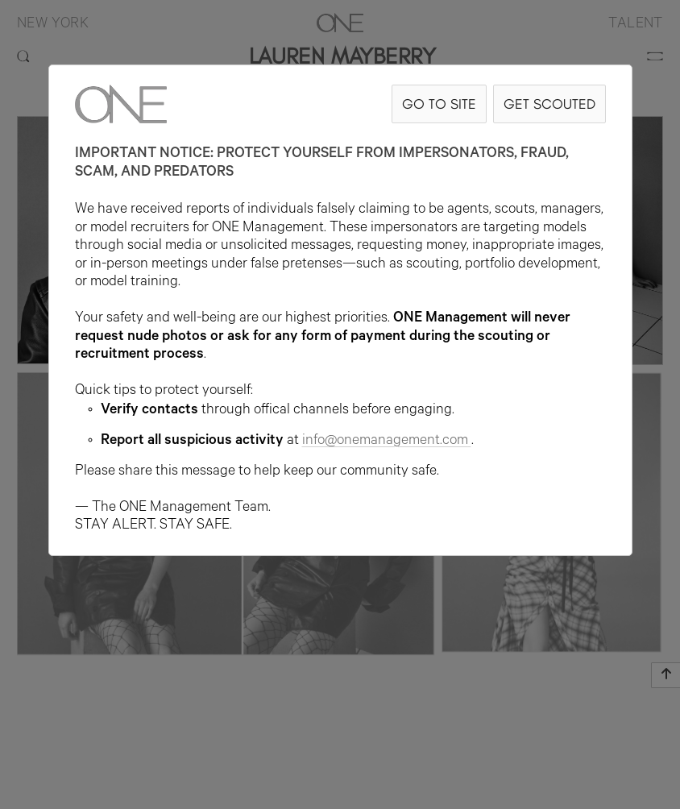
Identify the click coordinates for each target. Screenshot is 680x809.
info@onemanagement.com (386, 442)
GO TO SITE (439, 103)
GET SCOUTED (549, 103)
